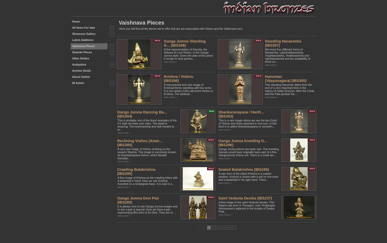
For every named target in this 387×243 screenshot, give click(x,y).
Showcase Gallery (83, 33)
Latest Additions (82, 39)
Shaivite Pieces (82, 52)
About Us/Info (81, 76)
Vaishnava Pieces (83, 46)
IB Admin (78, 82)
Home (76, 21)
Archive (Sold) (81, 70)
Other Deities (80, 58)
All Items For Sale (83, 27)
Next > (231, 227)
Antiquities (79, 64)
